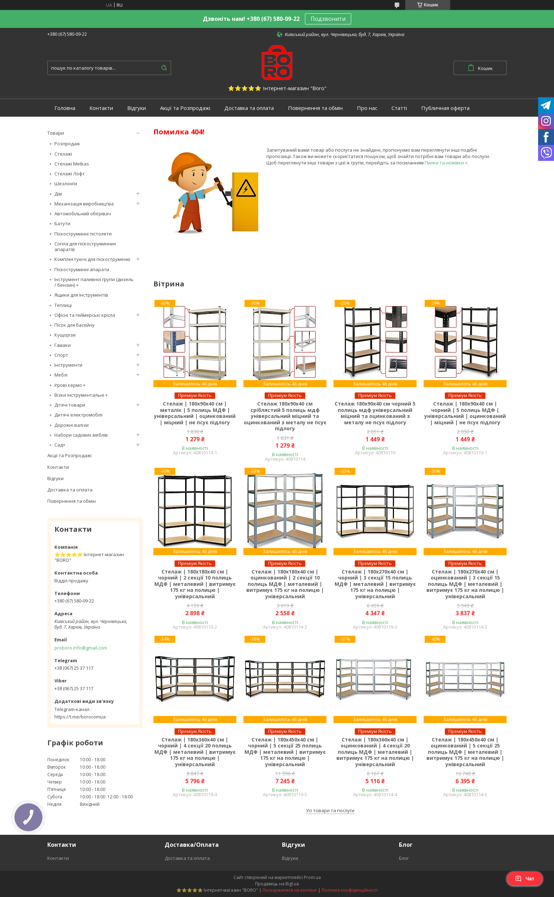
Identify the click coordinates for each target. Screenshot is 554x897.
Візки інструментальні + (81, 395)
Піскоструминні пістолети (83, 234)
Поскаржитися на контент (290, 890)
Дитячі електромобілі (78, 415)
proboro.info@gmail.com (80, 648)
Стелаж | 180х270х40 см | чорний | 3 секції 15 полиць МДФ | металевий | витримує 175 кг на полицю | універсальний (375, 584)
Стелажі (63, 154)
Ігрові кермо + (70, 385)
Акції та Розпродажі (185, 108)
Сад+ (59, 445)
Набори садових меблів (81, 435)
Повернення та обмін (315, 108)
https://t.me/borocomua (80, 716)
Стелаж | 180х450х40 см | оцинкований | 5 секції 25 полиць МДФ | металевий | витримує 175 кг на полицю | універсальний (465, 752)
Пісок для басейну (74, 325)
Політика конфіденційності (350, 890)
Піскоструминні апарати (81, 269)
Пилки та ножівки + (446, 162)
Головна (64, 108)
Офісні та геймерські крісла (84, 315)
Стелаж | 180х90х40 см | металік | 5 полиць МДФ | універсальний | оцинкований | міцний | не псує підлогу (195, 413)
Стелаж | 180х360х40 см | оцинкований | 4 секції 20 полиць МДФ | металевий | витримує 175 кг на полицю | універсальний (375, 752)
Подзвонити (328, 19)
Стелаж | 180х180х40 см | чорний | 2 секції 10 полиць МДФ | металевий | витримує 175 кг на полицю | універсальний (195, 584)
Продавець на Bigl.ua (277, 884)
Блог (404, 858)
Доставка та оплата (249, 108)
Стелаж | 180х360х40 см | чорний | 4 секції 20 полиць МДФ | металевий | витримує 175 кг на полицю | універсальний (195, 752)
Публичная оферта (445, 108)
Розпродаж (67, 143)
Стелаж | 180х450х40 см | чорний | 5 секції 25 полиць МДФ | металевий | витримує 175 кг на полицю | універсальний (285, 752)
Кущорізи (65, 335)
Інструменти (68, 365)
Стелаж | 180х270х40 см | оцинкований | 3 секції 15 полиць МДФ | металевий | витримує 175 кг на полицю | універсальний (465, 584)
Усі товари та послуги (330, 810)
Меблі (60, 375)
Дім (58, 194)
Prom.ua (312, 877)
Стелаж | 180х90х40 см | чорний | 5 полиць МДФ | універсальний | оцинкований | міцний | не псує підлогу (465, 413)
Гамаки (62, 345)
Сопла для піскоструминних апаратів (85, 246)
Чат (524, 878)
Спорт (61, 355)
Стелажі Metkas (71, 164)
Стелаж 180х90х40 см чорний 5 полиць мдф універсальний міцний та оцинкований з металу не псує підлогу (375, 413)
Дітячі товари (69, 405)
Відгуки (136, 108)
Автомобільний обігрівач (82, 213)
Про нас (367, 108)
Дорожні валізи (71, 425)
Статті (399, 108)
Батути (62, 223)
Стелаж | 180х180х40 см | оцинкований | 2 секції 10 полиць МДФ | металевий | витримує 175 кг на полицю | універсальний (285, 584)
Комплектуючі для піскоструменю (92, 259)
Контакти (101, 108)
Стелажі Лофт (69, 173)
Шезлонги (65, 183)
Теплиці (63, 305)
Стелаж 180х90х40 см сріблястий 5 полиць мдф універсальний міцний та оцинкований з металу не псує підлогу (285, 416)
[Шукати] (164, 68)
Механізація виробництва (84, 203)
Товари (55, 133)
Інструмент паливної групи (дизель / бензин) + (94, 282)
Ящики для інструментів (81, 295)
